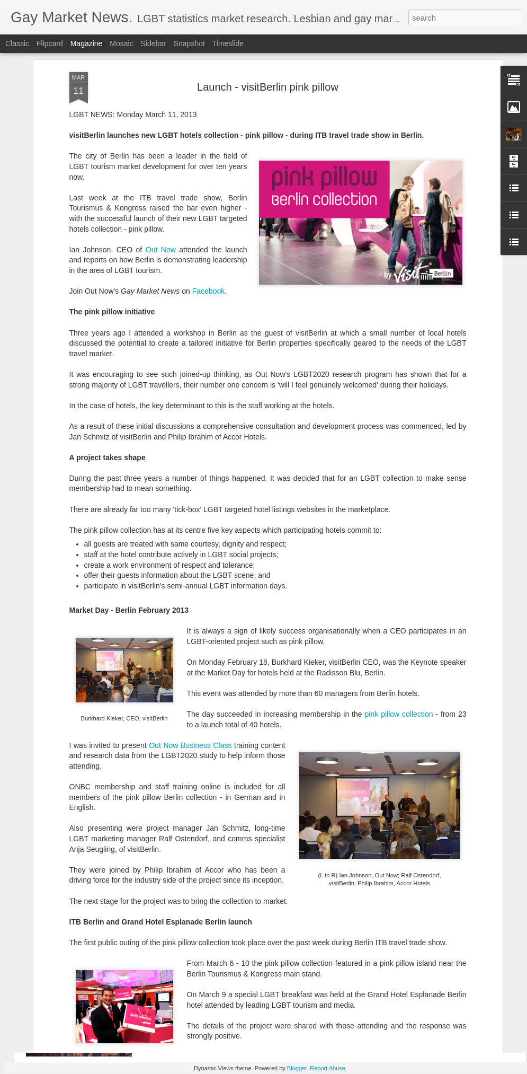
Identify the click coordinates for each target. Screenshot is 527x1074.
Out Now (161, 150)
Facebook (208, 191)
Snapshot (189, 43)
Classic (17, 43)
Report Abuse (327, 1068)
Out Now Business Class (190, 645)
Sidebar (153, 43)
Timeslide (228, 43)
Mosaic (121, 43)
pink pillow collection (399, 614)
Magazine (86, 43)
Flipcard (50, 43)
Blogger (297, 1068)
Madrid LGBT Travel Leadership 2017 (234, 954)
